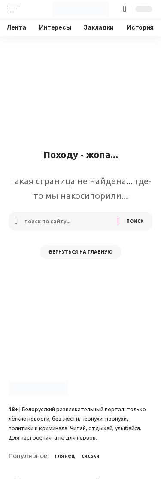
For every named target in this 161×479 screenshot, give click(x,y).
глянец (65, 455)
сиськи (91, 455)
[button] (16, 9)
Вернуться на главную (80, 251)
